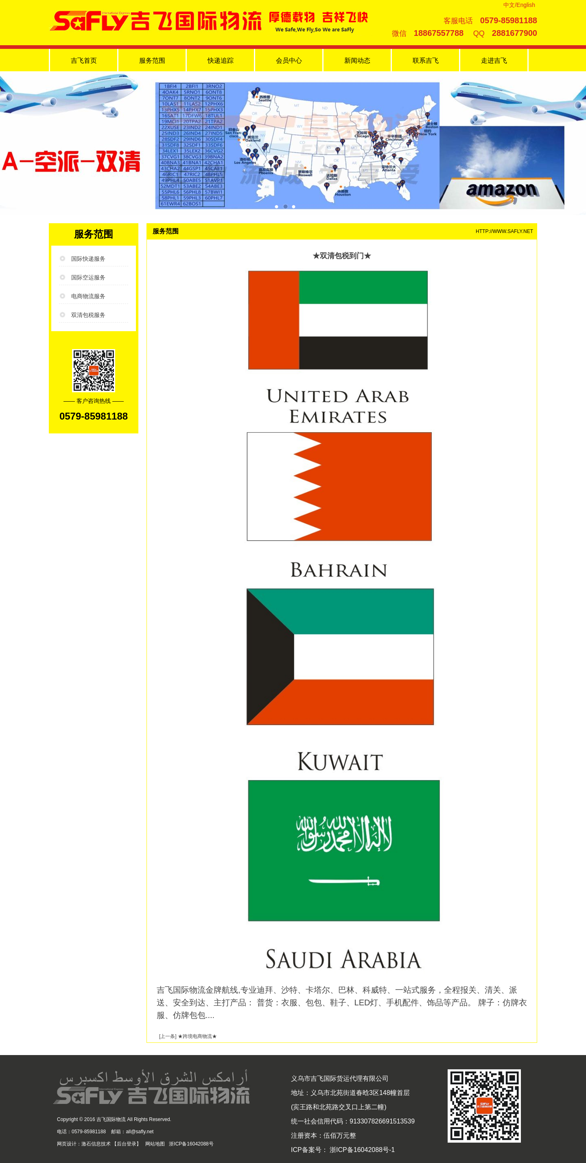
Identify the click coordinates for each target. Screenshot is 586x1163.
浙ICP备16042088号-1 (361, 1149)
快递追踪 (221, 60)
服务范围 (152, 60)
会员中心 (289, 60)
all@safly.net (139, 1131)
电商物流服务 (88, 296)
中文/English (519, 5)
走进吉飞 (494, 60)
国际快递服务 (88, 258)
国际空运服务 (88, 277)
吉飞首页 (84, 60)
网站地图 (155, 1144)
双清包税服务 (88, 315)
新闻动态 (357, 60)
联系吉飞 (426, 60)
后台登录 (126, 1144)
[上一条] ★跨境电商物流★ (188, 1036)
